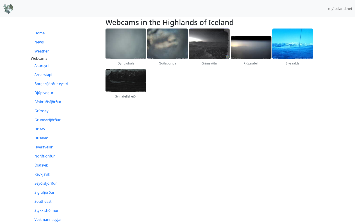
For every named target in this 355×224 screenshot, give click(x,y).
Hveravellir (43, 147)
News (39, 42)
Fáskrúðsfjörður (47, 101)
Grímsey (41, 110)
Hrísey (39, 128)
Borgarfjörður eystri (51, 83)
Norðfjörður (44, 156)
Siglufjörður (44, 192)
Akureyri (41, 65)
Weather (41, 51)
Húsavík (41, 138)
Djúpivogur (43, 92)
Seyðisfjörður (45, 183)
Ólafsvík (41, 165)
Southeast (42, 201)
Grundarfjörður (47, 119)
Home (39, 33)
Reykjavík (42, 174)
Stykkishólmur (46, 210)
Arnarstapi (43, 74)
